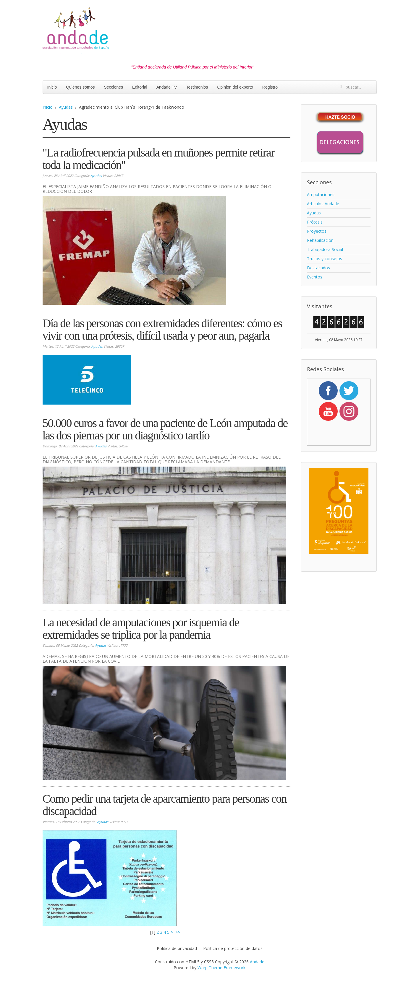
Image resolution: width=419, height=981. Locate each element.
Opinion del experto (235, 87)
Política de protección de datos (233, 948)
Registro (270, 87)
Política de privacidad (177, 948)
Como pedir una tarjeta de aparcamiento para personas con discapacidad (165, 805)
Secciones (113, 87)
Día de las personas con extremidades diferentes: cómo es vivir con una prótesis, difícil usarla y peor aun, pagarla (162, 329)
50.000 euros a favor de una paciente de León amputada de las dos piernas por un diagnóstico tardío (165, 429)
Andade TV (166, 87)
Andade (257, 961)
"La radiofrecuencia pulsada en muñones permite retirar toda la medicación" (158, 159)
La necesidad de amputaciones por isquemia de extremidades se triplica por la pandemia (141, 628)
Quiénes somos (80, 87)
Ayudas (66, 107)
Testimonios (197, 87)
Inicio (52, 87)
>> (178, 932)
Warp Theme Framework (221, 967)
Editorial (139, 87)
